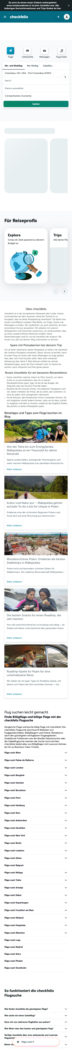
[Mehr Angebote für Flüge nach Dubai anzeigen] (66, 868)
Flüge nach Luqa (12, 913)
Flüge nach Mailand (14, 891)
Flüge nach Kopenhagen (16, 876)
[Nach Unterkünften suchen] (27, 33)
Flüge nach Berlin (13, 816)
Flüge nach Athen (13, 831)
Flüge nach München (14, 906)
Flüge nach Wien (12, 726)
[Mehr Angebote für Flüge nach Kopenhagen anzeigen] (66, 876)
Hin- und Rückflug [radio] (13, 48)
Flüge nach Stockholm (15, 941)
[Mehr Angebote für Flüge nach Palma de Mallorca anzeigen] (66, 733)
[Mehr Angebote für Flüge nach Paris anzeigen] (66, 771)
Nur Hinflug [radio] (32, 48)
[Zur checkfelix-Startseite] (19, 16)
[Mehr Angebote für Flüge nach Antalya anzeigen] (66, 861)
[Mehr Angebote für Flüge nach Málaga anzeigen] (66, 846)
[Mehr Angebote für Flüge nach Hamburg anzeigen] (66, 778)
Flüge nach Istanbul (14, 756)
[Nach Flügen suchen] (10, 33)
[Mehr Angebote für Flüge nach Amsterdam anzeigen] (66, 794)
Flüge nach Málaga (13, 846)
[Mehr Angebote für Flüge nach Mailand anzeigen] (66, 891)
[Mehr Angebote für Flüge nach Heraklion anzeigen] (66, 801)
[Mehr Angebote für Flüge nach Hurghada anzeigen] (66, 898)
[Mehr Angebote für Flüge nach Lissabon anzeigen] (66, 824)
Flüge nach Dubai (12, 868)
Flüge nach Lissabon (14, 824)
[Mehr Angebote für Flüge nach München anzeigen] (66, 906)
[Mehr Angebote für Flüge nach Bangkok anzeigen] (66, 748)
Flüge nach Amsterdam (15, 794)
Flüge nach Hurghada (14, 899)
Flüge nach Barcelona (15, 764)
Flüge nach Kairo (12, 927)
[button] (69, 5)
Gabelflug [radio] (48, 48)
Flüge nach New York (14, 809)
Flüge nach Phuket (13, 934)
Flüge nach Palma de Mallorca (19, 733)
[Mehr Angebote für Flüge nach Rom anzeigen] (66, 786)
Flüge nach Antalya (13, 861)
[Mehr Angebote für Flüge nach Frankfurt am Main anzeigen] (66, 883)
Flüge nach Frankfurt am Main (19, 883)
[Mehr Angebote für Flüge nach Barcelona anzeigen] (66, 763)
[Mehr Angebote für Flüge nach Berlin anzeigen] (66, 816)
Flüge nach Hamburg (14, 779)
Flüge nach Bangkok (14, 748)
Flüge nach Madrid (13, 920)
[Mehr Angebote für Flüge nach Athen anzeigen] (66, 831)
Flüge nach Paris (12, 771)
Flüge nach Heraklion (14, 801)
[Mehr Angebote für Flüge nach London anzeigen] (66, 741)
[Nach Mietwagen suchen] (44, 33)
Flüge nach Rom (12, 786)
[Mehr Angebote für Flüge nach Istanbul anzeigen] (66, 756)
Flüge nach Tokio (12, 853)
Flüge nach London (13, 741)
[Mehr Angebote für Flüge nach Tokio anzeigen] (66, 853)
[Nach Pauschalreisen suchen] (61, 33)
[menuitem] (10, 35)
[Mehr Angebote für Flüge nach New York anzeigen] (66, 809)
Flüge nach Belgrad (13, 839)
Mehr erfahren (14, 442)
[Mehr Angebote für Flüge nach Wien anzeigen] (66, 726)
